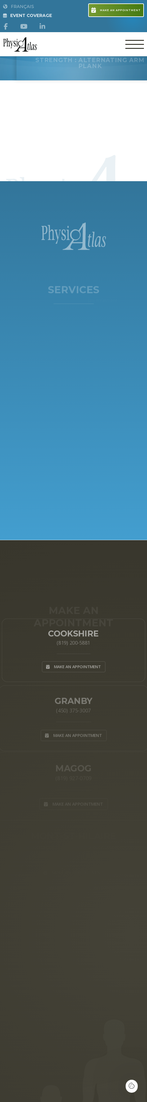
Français (18, 6)
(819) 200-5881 (73, 642)
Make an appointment (116, 10)
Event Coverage (27, 15)
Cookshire (73, 632)
